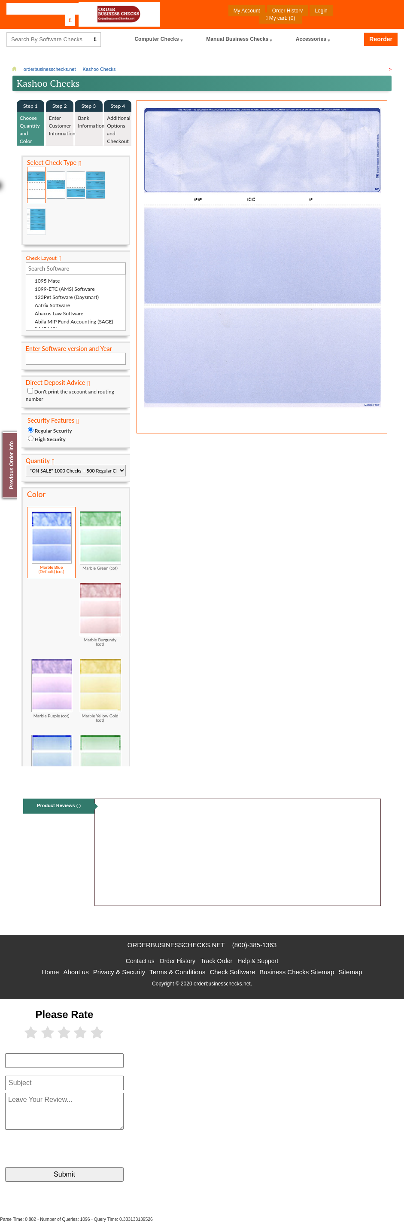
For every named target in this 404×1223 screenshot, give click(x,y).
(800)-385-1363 (254, 945)
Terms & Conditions (177, 972)
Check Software (232, 972)
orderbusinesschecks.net (176, 945)
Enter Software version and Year (69, 348)
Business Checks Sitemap (296, 972)
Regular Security (53, 430)
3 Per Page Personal (36, 221)
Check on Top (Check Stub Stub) (36, 185)
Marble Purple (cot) (51, 688)
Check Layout (41, 258)
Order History (287, 11)
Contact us (140, 961)
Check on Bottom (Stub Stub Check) (76, 185)
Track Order (216, 961)
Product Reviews (59, 805)
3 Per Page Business (95, 185)
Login (321, 11)
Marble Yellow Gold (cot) (100, 690)
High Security (50, 439)
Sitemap (350, 972)
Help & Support (257, 961)
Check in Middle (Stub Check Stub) (56, 185)
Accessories (311, 39)
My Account (247, 11)
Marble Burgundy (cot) (100, 614)
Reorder (380, 39)
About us (75, 972)
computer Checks (157, 39)
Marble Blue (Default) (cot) (52, 542)
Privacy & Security (119, 972)
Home (50, 972)
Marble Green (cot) (100, 540)
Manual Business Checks (237, 39)
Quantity (38, 460)
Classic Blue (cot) (51, 764)
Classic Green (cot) (100, 764)
